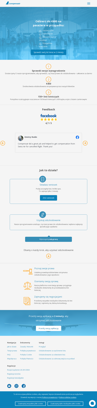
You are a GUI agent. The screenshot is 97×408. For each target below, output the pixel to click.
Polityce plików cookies (67, 397)
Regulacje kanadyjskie (15, 378)
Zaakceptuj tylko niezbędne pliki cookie (65, 404)
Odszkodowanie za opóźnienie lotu (52, 351)
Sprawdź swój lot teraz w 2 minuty (48, 52)
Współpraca (11, 359)
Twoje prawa (12, 351)
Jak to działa (11, 347)
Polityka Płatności (26, 359)
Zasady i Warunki (26, 347)
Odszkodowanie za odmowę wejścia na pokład (57, 359)
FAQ (8, 355)
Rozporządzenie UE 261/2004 (18, 370)
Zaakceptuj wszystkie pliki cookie (30, 404)
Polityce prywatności (50, 397)
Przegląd (42, 347)
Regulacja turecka (13, 374)
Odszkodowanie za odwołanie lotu (52, 355)
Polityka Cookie (26, 355)
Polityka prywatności (28, 351)
